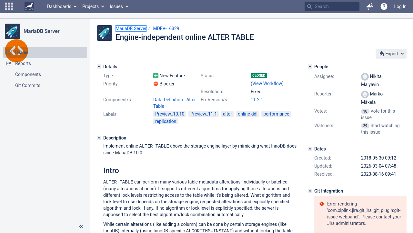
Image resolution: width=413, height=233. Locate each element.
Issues (116, 6)
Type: (108, 75)
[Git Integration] (310, 191)
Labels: (110, 114)
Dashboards (59, 6)
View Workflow (267, 83)
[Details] (99, 66)
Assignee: (324, 76)
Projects (90, 6)
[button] (9, 6)
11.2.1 (257, 99)
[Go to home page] (29, 6)
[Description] (99, 138)
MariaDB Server (41, 31)
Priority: (111, 83)
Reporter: (323, 93)
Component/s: (117, 99)
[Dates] (310, 149)
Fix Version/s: (214, 99)
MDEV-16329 (166, 28)
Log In (400, 6)
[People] (310, 66)
